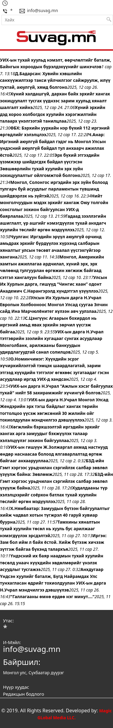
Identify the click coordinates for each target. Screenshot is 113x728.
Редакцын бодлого (23, 694)
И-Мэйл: (12, 642)
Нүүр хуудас (16, 687)
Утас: (8, 620)
